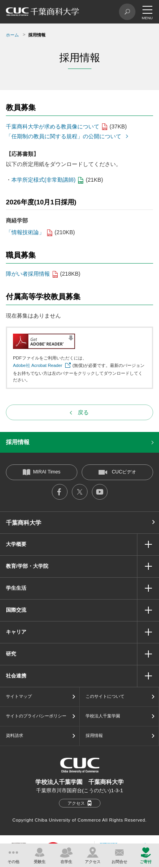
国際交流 (16, 610)
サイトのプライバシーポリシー (36, 715)
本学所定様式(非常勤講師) (43, 180)
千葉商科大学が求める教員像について (52, 126)
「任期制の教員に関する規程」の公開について (63, 136)
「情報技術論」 (25, 232)
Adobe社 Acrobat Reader (37, 365)
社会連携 (16, 676)
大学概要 (16, 544)
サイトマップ (19, 696)
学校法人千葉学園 (103, 715)
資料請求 (14, 735)
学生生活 (16, 588)
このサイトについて (105, 696)
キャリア (16, 632)
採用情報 (17, 442)
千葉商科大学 (23, 522)
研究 (11, 654)
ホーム (12, 35)
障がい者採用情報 (28, 274)
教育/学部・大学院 (27, 566)
